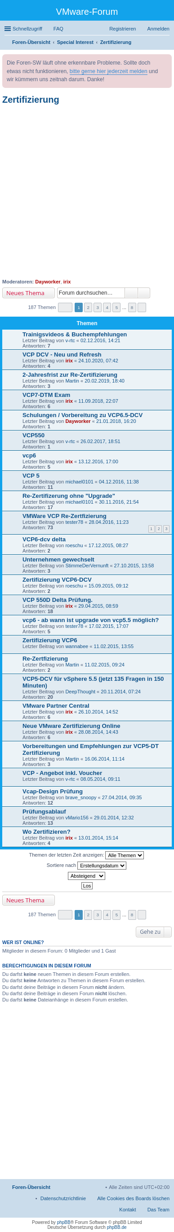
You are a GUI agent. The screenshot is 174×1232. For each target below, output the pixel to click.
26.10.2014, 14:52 (98, 711)
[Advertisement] (87, 192)
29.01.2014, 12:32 (114, 817)
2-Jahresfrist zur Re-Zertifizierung (69, 374)
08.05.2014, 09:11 (100, 779)
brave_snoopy (80, 797)
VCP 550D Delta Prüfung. (57, 599)
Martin (72, 380)
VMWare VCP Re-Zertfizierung (64, 516)
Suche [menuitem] (167, 43)
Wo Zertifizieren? (46, 831)
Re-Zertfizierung (45, 658)
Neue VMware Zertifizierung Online (71, 726)
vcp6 (29, 455)
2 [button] (88, 307)
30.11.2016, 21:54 (119, 502)
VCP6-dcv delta (44, 539)
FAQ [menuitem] (58, 28)
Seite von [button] (65, 307)
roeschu (74, 545)
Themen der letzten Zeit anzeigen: (86, 855)
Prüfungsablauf (44, 811)
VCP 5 (31, 475)
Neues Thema (25, 293)
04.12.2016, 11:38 (119, 481)
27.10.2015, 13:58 (134, 565)
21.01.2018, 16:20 (116, 421)
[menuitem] (63, 1198)
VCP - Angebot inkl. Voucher (62, 773)
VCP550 (33, 435)
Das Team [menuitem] (158, 1209)
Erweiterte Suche (144, 292)
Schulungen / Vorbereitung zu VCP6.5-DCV (82, 415)
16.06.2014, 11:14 (105, 759)
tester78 (74, 522)
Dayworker (47, 281)
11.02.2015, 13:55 (114, 646)
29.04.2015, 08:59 (98, 606)
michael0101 (79, 481)
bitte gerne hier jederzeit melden (108, 71)
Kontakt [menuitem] (127, 1209)
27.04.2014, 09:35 (122, 797)
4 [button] (107, 307)
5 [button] (117, 307)
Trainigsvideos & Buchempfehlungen (74, 334)
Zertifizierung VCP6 (49, 640)
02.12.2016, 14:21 (100, 340)
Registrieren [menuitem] (122, 28)
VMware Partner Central (55, 705)
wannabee (76, 646)
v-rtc (70, 340)
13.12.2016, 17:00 (98, 461)
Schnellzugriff (27, 28)
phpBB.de (117, 1227)
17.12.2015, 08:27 (109, 545)
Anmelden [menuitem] (158, 28)
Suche (131, 292)
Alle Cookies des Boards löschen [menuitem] (133, 1198)
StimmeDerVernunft (86, 565)
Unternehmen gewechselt (58, 559)
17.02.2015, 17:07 (109, 626)
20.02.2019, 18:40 (105, 380)
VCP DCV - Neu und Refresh (62, 354)
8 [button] (132, 307)
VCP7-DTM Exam (46, 395)
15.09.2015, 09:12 (109, 585)
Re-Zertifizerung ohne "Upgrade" (68, 495)
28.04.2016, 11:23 (109, 522)
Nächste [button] (142, 307)
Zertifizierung (30, 99)
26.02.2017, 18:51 (100, 441)
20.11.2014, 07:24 (121, 691)
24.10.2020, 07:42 (98, 360)
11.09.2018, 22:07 (98, 401)
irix (67, 281)
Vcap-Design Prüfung (52, 791)
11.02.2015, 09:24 (105, 664)
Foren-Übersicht (31, 1187)
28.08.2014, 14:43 (98, 732)
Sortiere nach (86, 866)
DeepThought (80, 691)
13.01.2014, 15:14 (98, 837)
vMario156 (76, 817)
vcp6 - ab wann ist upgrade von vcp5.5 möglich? (90, 620)
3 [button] (98, 307)
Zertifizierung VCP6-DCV (57, 579)
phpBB (64, 1222)
